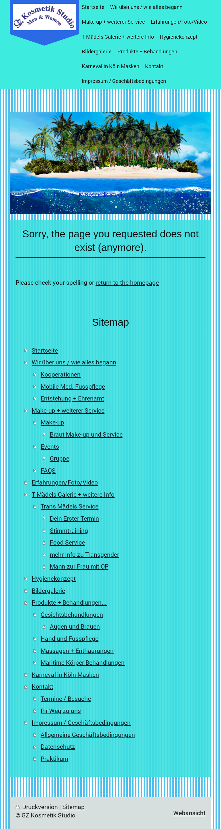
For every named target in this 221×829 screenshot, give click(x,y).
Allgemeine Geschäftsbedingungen (88, 735)
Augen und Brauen (75, 626)
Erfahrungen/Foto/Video (65, 482)
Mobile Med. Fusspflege (73, 386)
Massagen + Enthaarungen (77, 651)
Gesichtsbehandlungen (72, 614)
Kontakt (42, 686)
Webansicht (189, 813)
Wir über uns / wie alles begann (74, 362)
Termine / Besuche (66, 698)
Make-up (52, 422)
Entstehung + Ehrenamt (72, 398)
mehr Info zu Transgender (84, 554)
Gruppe (59, 458)
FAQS (48, 470)
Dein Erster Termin (74, 518)
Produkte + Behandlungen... (69, 602)
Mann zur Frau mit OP (79, 566)
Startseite (45, 350)
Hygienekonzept (54, 578)
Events (50, 446)
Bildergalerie (48, 590)
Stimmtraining (69, 530)
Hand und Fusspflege (69, 638)
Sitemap (73, 807)
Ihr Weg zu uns (61, 711)
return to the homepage (127, 282)
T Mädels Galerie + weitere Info (73, 494)
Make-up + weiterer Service (68, 410)
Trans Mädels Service (69, 506)
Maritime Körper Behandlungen (83, 662)
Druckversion (37, 807)
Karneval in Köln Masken (65, 674)
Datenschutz (58, 746)
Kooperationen (61, 374)
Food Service (67, 542)
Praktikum (54, 759)
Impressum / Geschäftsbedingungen (81, 722)
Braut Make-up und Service (86, 434)
